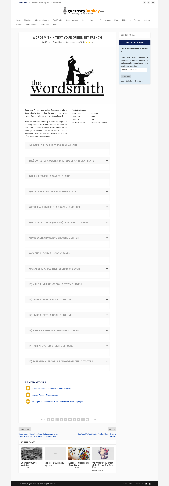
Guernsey (69, 42)
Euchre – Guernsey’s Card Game (79, 463)
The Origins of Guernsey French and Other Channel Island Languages (57, 401)
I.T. (100, 20)
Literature (107, 20)
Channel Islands (41, 20)
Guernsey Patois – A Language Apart (45, 395)
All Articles (28, 20)
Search (137, 483)
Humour (92, 20)
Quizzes (137, 20)
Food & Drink (57, 20)
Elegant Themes (32, 483)
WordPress (51, 483)
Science (19, 24)
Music (116, 20)
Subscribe (126, 76)
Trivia (54, 24)
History (83, 20)
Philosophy (126, 20)
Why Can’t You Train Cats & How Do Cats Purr (102, 464)
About (131, 483)
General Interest (72, 20)
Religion (147, 20)
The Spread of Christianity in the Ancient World (44, 3)
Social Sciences (31, 24)
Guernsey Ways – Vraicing (30, 463)
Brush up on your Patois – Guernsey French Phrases (51, 388)
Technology (45, 24)
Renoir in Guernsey (54, 462)
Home (18, 20)
